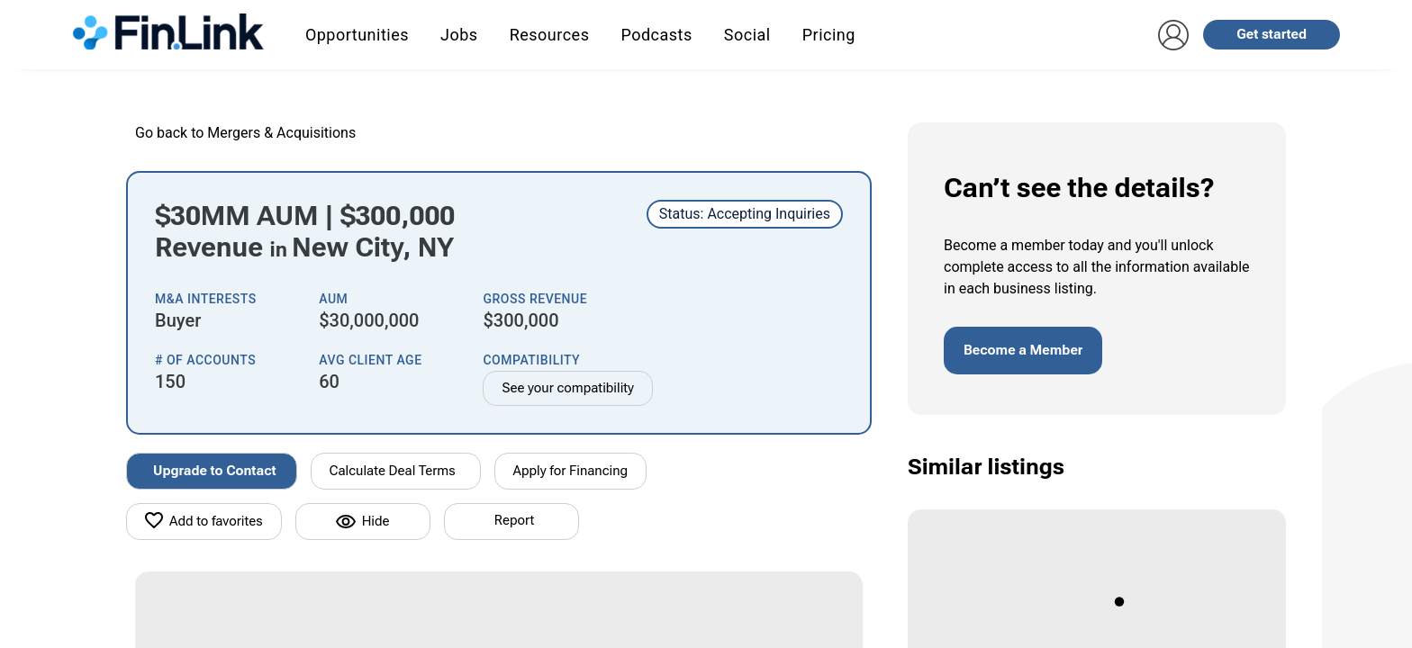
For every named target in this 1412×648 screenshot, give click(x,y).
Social (747, 34)
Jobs (459, 34)
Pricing (828, 34)
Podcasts (656, 34)
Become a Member (1023, 350)
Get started (1271, 34)
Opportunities (357, 34)
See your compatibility (568, 388)
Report (514, 520)
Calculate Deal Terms (393, 471)
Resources (550, 34)
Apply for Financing (571, 471)
